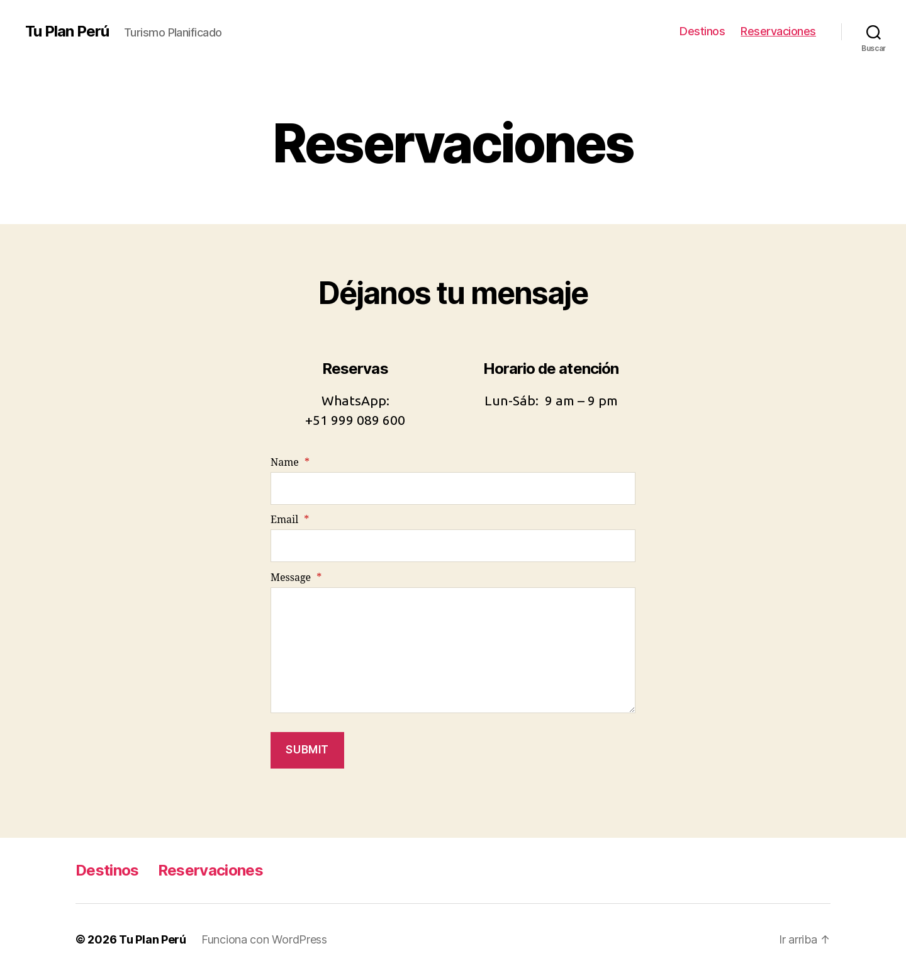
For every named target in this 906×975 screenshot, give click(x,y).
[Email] (453, 545)
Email (290, 520)
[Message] (453, 650)
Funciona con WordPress (264, 939)
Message (296, 578)
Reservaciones (778, 31)
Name (290, 462)
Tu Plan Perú (67, 31)
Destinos (702, 31)
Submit (307, 749)
